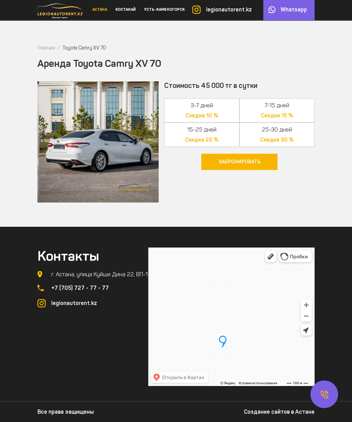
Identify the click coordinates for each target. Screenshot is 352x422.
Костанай (125, 9)
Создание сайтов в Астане (279, 411)
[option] (98, 142)
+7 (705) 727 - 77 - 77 (80, 288)
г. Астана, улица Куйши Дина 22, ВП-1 (99, 274)
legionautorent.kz (229, 9)
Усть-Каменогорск (164, 9)
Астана (99, 9)
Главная (46, 48)
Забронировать (240, 162)
